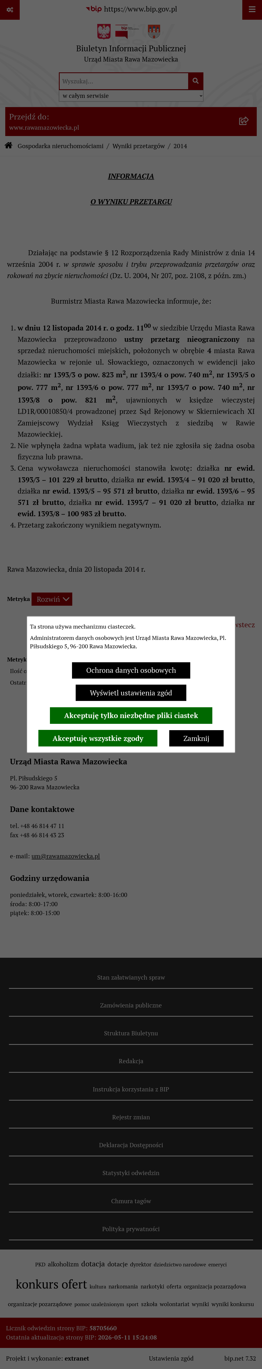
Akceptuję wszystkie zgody (98, 738)
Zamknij (196, 738)
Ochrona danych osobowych (131, 670)
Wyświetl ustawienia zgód (131, 693)
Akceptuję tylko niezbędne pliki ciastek (131, 715)
